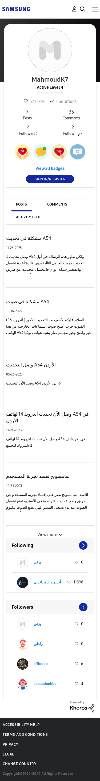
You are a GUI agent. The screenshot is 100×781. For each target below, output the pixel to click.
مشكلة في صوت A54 (27, 301)
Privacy (10, 744)
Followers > (28, 130)
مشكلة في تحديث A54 (28, 238)
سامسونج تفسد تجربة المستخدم (38, 476)
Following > (73, 130)
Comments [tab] (57, 204)
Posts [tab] (21, 204)
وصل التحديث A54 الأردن (31, 365)
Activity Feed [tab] (28, 217)
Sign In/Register (50, 179)
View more (47, 534)
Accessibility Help (21, 724)
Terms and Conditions (25, 734)
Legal (8, 754)
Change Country (19, 764)
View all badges (50, 168)
